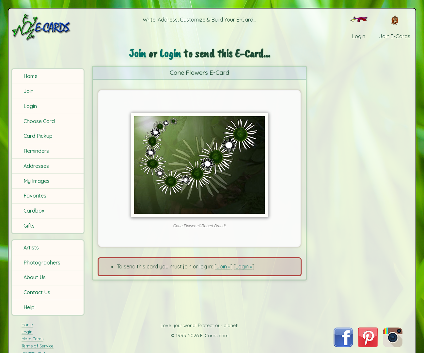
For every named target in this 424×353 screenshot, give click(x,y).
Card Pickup (38, 136)
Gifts (29, 225)
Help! (30, 307)
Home (31, 76)
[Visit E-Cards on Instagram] (392, 345)
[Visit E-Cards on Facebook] (343, 345)
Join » (223, 266)
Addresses (36, 166)
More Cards (32, 338)
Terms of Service (38, 345)
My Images (37, 181)
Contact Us (37, 292)
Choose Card (39, 121)
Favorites (35, 195)
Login (30, 106)
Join (29, 91)
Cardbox (34, 210)
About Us (35, 277)
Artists (31, 247)
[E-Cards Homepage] (48, 27)
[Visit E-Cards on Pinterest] (368, 345)
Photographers (42, 262)
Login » (244, 266)
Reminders (36, 151)
